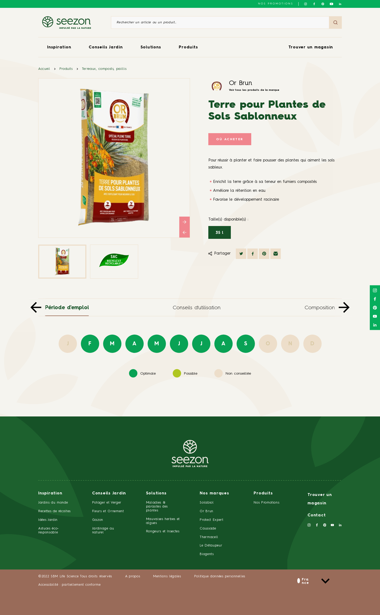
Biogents (207, 554)
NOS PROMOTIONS (275, 3)
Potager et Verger (106, 502)
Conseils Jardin (105, 47)
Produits (188, 47)
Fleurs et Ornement (108, 511)
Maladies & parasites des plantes (157, 506)
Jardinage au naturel (103, 530)
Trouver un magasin (310, 47)
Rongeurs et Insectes (163, 531)
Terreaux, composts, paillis (104, 69)
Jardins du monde (53, 502)
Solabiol (207, 502)
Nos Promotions (266, 502)
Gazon (97, 520)
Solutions (151, 47)
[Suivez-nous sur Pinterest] (323, 4)
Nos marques (214, 493)
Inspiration (59, 47)
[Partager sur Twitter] (241, 254)
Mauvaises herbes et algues (163, 521)
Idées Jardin (48, 520)
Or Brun (240, 83)
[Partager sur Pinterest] (264, 254)
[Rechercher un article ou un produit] (220, 22)
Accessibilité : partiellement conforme (69, 584)
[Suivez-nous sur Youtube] (331, 4)
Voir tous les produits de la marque (254, 90)
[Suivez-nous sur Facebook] (314, 4)
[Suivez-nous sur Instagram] (305, 4)
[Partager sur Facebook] (252, 254)
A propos (132, 576)
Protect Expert (211, 520)
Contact (317, 515)
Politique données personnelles (219, 576)
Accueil (44, 69)
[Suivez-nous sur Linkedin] (340, 4)
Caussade (208, 528)
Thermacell (209, 537)
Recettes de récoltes (54, 511)
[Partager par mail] (275, 254)
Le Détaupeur (211, 545)
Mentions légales (167, 576)
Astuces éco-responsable (48, 530)
